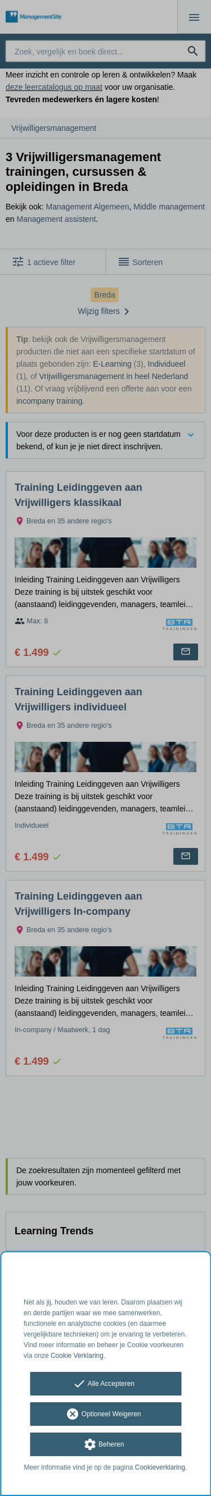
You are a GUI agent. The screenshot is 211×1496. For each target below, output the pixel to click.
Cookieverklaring (160, 1467)
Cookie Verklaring (77, 1356)
